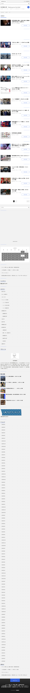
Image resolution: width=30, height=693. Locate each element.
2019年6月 (3, 655)
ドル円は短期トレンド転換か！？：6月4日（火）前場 (10, 669)
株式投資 (3, 327)
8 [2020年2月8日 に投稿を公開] (22, 253)
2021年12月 (4, 573)
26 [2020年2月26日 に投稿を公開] (11, 259)
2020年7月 (3, 619)
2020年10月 (4, 611)
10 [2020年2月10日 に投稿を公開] (3, 255)
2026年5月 (3, 427)
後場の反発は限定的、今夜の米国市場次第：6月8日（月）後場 (15, 394)
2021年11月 (4, 575)
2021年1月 (3, 603)
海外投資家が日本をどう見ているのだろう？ (20, 155)
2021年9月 (3, 581)
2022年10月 (4, 545)
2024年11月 (4, 476)
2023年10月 (4, 512)
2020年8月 (3, 617)
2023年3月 (3, 531)
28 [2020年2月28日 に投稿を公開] (18, 259)
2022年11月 (4, 542)
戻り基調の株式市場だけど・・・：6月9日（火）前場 (14, 388)
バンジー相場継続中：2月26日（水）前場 (20, 99)
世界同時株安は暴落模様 (16, 133)
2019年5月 (3, 658)
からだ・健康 (4, 294)
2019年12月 (4, 639)
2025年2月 (3, 468)
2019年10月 (4, 644)
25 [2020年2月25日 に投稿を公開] (7, 259)
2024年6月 (3, 490)
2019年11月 (4, 641)
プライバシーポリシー (5, 272)
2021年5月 (3, 592)
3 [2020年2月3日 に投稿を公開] (3, 253)
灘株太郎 (17, 690)
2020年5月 (3, 625)
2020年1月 (3, 636)
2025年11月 (4, 443)
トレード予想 (5, 302)
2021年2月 (3, 600)
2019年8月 (3, 650)
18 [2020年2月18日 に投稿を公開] (7, 257)
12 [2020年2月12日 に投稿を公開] (11, 255)
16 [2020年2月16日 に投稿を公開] (26, 255)
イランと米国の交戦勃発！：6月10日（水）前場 (13, 376)
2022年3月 (3, 564)
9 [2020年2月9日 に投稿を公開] (26, 253)
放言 (17, 134)
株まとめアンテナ (4, 283)
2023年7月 (3, 520)
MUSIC (3, 291)
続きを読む (25, 25)
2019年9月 (3, 647)
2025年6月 (3, 457)
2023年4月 (3, 529)
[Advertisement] (15, 35)
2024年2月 (3, 501)
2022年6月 (3, 556)
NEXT (28, 201)
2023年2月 (3, 534)
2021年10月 (4, 578)
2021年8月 (3, 584)
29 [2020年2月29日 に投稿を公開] (22, 259)
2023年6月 (3, 523)
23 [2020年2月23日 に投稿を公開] (26, 257)
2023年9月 (3, 515)
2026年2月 (3, 435)
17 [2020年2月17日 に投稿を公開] (3, 257)
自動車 (3, 343)
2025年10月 (4, 446)
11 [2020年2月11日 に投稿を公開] (7, 255)
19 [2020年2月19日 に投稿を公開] (11, 257)
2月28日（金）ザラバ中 (16, 53)
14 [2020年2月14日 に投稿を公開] (18, 255)
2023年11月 (4, 509)
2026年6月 (3, 424)
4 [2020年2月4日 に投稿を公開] (7, 253)
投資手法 (4, 338)
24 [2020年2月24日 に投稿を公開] (3, 259)
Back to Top (15, 680)
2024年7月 (3, 487)
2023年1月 (3, 537)
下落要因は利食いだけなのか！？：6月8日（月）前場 (14, 400)
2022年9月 (3, 548)
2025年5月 (3, 460)
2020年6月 (3, 622)
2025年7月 (3, 454)
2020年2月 (3, 633)
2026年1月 (3, 438)
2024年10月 (4, 479)
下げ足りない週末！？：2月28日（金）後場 (20, 42)
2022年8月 (3, 551)
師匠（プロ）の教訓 (6, 332)
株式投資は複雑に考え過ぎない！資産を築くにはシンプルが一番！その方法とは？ (14, 275)
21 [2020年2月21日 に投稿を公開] (18, 257)
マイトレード (4, 299)
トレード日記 (19, 55)
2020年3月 (3, 630)
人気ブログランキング (4, 416)
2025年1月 (3, 471)
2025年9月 (3, 449)
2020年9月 (3, 614)
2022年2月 (3, 567)
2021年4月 (3, 595)
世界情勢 (18, 23)
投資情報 (4, 335)
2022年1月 (3, 570)
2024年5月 (3, 493)
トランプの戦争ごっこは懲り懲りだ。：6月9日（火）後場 (15, 382)
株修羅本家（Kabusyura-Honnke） (11, 7)
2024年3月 (3, 498)
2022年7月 (3, 553)
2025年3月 (3, 465)
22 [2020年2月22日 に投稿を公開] (22, 257)
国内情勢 (4, 313)
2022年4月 (3, 562)
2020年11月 (4, 608)
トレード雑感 (19, 157)
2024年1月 (3, 504)
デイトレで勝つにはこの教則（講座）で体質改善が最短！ (11, 267)
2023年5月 (3, 526)
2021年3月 (3, 597)
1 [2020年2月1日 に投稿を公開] (22, 251)
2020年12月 (4, 606)
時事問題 (3, 324)
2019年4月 (3, 661)
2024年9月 (3, 482)
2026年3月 (3, 432)
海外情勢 (4, 316)
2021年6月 (3, 589)
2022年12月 (4, 540)
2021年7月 (3, 586)
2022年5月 (3, 559)
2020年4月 (3, 628)
